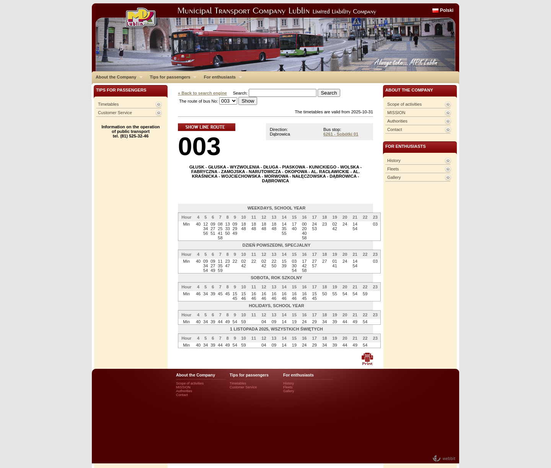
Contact (394, 129)
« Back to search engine (202, 93)
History (394, 160)
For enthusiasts (221, 77)
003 (199, 146)
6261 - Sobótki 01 (340, 134)
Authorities (397, 121)
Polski (446, 10)
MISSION (396, 112)
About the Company (117, 77)
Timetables (108, 104)
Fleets (393, 169)
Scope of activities (404, 104)
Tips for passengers (171, 77)
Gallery (394, 177)
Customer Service (115, 112)
